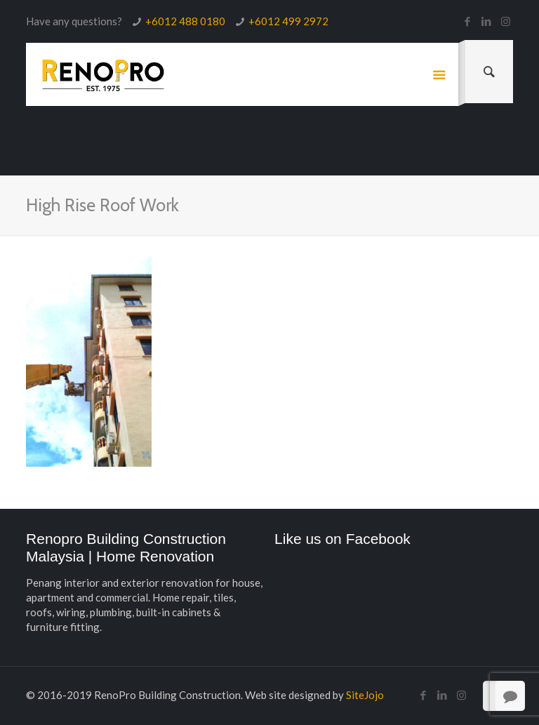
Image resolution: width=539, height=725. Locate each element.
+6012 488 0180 (185, 21)
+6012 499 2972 (288, 21)
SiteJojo (365, 695)
